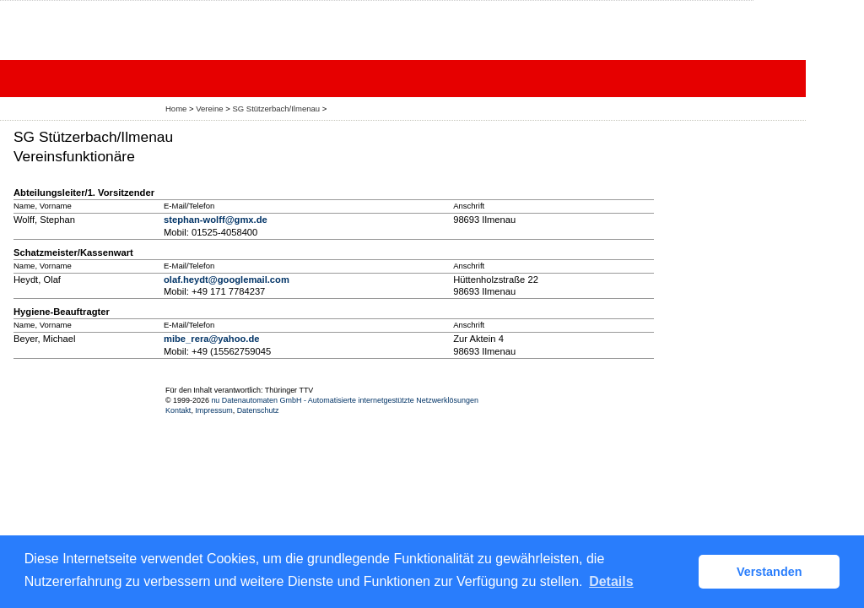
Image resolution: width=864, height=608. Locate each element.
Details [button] (611, 581)
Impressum (213, 410)
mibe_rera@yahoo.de (212, 339)
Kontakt (178, 410)
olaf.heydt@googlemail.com (226, 279)
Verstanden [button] (769, 571)
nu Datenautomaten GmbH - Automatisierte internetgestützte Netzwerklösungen (344, 400)
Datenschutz (258, 410)
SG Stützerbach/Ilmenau (276, 108)
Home (175, 108)
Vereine (209, 108)
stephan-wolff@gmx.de (215, 219)
